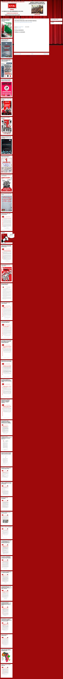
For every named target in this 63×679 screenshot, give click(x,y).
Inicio (32, 53)
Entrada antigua (46, 53)
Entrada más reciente (18, 53)
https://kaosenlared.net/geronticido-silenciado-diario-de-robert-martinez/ (23, 22)
